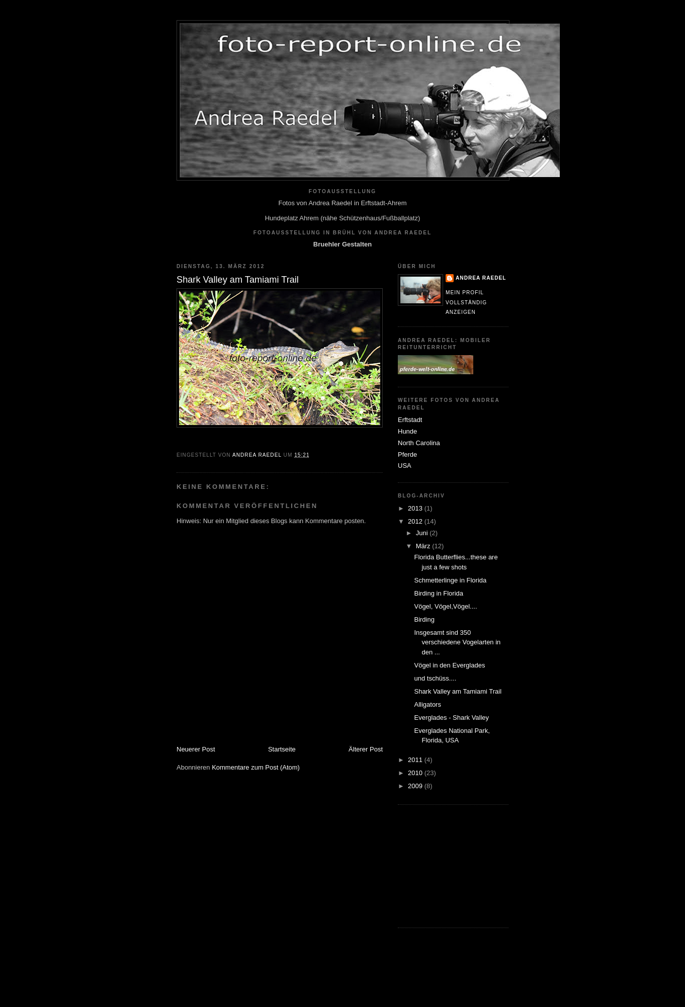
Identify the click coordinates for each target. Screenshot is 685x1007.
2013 (416, 508)
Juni (423, 533)
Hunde (407, 431)
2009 (416, 786)
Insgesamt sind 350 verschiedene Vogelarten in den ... (457, 642)
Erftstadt (410, 420)
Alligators (427, 704)
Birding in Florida (438, 593)
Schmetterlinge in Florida (450, 580)
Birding (424, 619)
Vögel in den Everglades (449, 665)
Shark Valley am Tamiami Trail (457, 691)
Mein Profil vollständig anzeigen (466, 302)
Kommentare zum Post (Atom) (256, 767)
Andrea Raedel (481, 278)
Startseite (282, 749)
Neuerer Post (196, 749)
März (424, 546)
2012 (416, 521)
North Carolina (419, 443)
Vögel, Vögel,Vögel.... (445, 606)
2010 (416, 773)
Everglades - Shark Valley (451, 717)
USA (404, 465)
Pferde (407, 454)
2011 (416, 760)
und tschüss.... (435, 678)
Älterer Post (366, 749)
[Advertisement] (448, 864)
